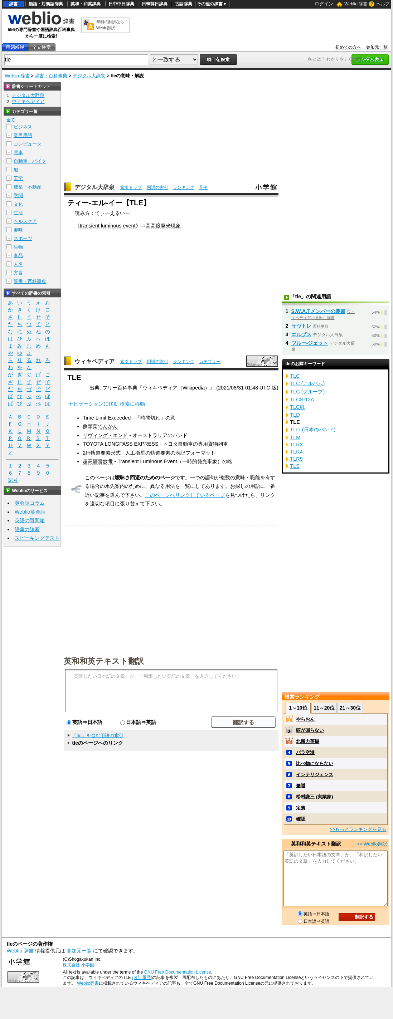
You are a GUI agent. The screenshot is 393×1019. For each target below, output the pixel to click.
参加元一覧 (377, 47)
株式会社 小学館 (78, 964)
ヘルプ (383, 3)
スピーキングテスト (37, 538)
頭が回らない (310, 730)
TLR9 (296, 459)
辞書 (13, 3)
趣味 (18, 229)
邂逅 (300, 785)
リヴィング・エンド (105, 435)
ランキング (183, 187)
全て (10, 120)
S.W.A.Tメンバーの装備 (318, 311)
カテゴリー (209, 361)
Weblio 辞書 (355, 3)
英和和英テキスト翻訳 (104, 660)
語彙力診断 (27, 529)
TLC (295, 376)
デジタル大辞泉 (89, 75)
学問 (18, 195)
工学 (18, 178)
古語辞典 (183, 3)
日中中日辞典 (121, 3)
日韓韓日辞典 (155, 3)
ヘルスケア (25, 221)
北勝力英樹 (307, 741)
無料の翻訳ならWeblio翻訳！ (110, 24)
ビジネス (23, 126)
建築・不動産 (28, 187)
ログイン (324, 3)
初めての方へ (348, 47)
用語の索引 (157, 187)
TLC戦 (297, 407)
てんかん (108, 426)
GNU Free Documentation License (177, 972)
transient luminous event (108, 226)
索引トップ (131, 187)
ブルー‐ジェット (309, 343)
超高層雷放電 (98, 461)
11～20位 (324, 708)
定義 (300, 807)
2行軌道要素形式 (102, 453)
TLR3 (296, 444)
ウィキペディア (94, 361)
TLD (295, 415)
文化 (18, 204)
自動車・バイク (30, 161)
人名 (18, 264)
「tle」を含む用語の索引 (97, 735)
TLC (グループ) (307, 392)
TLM (295, 437)
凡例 (203, 187)
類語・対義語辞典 (46, 3)
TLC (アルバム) (307, 383)
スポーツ (23, 238)
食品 (18, 255)
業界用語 (23, 135)
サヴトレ (301, 326)
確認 (300, 819)
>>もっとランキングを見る (358, 829)
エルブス (301, 334)
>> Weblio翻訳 (372, 844)
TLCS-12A (302, 399)
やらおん (305, 719)
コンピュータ (28, 144)
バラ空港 (305, 752)
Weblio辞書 (88, 983)
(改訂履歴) (142, 977)
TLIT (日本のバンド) (313, 429)
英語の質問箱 (30, 520)
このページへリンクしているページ (185, 495)
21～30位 (350, 708)
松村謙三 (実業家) (314, 796)
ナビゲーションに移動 (93, 404)
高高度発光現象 (163, 226)
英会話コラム (30, 503)
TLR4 (296, 452)
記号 (13, 480)
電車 (18, 152)
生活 (18, 212)
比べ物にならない (314, 763)
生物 (18, 247)
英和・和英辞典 (86, 3)
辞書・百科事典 (51, 75)
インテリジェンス (314, 774)
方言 (18, 272)
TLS (295, 466)
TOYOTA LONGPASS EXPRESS (120, 444)
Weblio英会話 (30, 512)
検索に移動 (132, 404)
